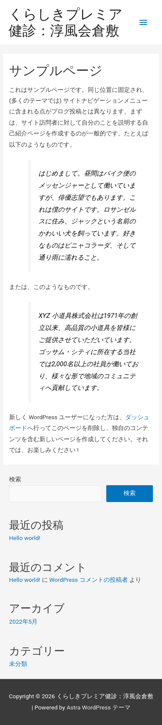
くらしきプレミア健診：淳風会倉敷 (66, 22)
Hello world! (24, 537)
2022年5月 (23, 621)
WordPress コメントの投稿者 (88, 579)
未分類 (18, 663)
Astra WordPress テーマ (98, 707)
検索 (15, 479)
